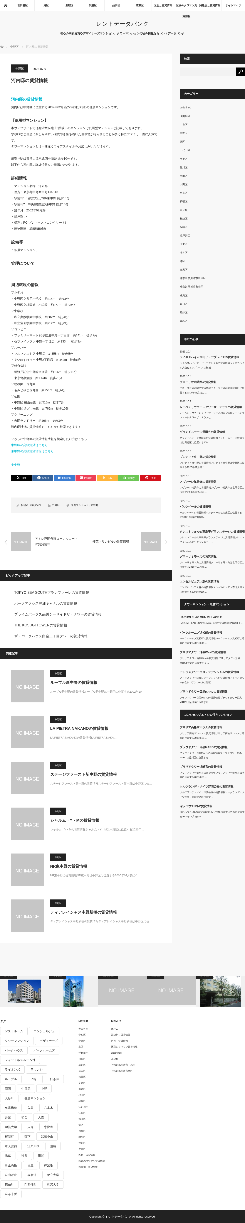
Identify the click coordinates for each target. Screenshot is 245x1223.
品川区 (116, 5)
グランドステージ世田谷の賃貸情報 (202, 432)
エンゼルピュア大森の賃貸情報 (199, 581)
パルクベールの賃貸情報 (195, 506)
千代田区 (185, 150)
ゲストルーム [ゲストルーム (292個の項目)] (14, 1031)
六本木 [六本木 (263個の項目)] (48, 1108)
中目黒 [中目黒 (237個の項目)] (25, 1088)
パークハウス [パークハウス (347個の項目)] (14, 1050)
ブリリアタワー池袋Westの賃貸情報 (203, 652)
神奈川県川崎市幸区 (191, 286)
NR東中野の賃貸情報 (68, 866)
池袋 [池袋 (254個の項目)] (53, 1146)
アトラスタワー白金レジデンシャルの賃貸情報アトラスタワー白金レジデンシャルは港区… (212, 680)
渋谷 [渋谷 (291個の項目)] (24, 1155)
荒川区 (184, 303)
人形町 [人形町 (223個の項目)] (9, 1098)
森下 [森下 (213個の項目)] (27, 1136)
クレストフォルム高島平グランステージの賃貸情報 (212, 531)
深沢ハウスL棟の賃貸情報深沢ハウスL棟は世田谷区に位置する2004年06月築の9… (212, 814)
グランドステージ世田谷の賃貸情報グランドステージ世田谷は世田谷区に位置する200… (212, 440)
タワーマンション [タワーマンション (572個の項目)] (17, 1041)
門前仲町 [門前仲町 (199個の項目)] (30, 1184)
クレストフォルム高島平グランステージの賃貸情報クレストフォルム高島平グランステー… (212, 539)
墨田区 (184, 175)
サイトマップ (233, 5)
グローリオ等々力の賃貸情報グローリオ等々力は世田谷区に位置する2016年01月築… (212, 564)
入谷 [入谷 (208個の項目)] (30, 1108)
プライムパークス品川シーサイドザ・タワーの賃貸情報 (57, 614)
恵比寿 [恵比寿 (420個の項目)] (48, 1127)
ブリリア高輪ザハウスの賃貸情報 (201, 727)
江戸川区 (185, 235)
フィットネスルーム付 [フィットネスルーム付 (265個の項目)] (20, 1060)
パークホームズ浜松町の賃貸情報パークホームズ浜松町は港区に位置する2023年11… (212, 640)
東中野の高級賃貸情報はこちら (32, 451)
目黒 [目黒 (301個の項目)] (30, 1165)
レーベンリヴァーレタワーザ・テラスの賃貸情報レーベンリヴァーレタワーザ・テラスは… (212, 415)
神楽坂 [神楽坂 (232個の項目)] (48, 1165)
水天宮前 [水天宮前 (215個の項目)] (11, 1146)
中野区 (19, 68)
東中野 (15, 465)
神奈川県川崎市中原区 (193, 278)
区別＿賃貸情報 (163, 5)
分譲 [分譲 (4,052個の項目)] (8, 1117)
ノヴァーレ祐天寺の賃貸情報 (198, 481)
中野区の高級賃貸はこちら (29, 445)
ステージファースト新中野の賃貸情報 (83, 774)
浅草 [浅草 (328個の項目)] (8, 1155)
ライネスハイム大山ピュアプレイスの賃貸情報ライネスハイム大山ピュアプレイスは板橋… (212, 365)
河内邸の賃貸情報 (26, 99)
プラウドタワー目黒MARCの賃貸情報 (204, 691)
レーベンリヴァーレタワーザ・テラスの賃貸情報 (211, 407)
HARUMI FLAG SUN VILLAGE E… (202, 617)
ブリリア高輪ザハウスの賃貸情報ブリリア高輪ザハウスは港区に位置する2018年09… (212, 735)
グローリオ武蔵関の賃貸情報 (198, 382)
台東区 (184, 158)
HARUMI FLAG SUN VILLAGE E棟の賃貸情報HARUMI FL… (212, 623)
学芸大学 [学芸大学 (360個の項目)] (11, 1127)
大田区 (184, 184)
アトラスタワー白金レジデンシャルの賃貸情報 (209, 672)
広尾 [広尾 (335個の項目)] (30, 1127)
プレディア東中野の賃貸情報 (198, 457)
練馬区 (184, 295)
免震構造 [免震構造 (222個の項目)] (11, 1108)
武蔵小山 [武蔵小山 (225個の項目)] (47, 1136)
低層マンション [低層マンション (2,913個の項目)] (35, 1098)
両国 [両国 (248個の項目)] (8, 1088)
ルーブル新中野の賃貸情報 (73, 682)
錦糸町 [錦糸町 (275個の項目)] (9, 1184)
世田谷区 (22, 5)
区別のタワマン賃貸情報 (186, 7)
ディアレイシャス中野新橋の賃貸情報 (83, 912)
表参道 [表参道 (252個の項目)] (32, 1175)
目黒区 (184, 269)
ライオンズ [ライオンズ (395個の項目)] (12, 1069)
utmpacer (35, 505)
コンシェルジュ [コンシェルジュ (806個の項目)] (44, 1031)
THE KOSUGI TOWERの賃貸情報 (40, 625)
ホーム (114, 1028)
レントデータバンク (122, 24)
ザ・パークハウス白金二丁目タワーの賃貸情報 (50, 636)
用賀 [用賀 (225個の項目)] (41, 1155)
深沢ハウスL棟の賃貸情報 (196, 806)
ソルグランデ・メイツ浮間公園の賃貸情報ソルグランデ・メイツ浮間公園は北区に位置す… (212, 794)
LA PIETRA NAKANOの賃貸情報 (79, 728)
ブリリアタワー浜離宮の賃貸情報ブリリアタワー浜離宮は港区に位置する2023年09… (212, 775)
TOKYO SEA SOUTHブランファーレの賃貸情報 (51, 592)
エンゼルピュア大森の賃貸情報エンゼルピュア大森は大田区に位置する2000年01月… (212, 589)
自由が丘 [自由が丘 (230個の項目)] (11, 1175)
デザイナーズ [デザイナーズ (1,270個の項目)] (49, 1041)
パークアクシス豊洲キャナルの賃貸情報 (45, 603)
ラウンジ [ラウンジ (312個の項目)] (36, 1069)
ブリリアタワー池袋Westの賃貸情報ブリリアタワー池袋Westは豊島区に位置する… (210, 660)
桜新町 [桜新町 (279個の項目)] (9, 1136)
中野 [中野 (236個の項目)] (44, 1088)
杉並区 (184, 218)
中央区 (184, 124)
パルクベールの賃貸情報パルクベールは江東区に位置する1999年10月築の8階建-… (211, 514)
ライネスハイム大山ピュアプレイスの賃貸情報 (209, 357)
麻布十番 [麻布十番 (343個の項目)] (11, 1194)
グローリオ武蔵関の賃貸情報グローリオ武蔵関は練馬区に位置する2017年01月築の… (212, 390)
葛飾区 (184, 312)
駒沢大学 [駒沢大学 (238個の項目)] (53, 1184)
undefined (185, 107)
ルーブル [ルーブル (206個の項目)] (11, 1079)
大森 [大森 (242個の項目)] (41, 1117)
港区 (46, 5)
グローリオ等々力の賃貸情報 (198, 556)
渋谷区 (93, 5)
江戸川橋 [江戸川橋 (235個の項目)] (33, 1146)
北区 (182, 141)
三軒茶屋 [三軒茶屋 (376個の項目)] (53, 1079)
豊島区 (184, 320)
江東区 (140, 5)
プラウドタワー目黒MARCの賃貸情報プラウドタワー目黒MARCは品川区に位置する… (211, 699)
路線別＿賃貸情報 (209, 5)
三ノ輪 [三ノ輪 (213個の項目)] (32, 1079)
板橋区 (184, 227)
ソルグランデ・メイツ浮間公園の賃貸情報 (206, 786)
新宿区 (69, 5)
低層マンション (80, 505)
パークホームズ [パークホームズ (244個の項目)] (44, 1050)
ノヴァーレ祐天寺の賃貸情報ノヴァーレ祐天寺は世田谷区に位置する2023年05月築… (212, 489)
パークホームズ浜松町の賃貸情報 (201, 632)
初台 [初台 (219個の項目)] (24, 1117)
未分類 (184, 210)
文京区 (184, 192)
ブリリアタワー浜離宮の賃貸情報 (201, 766)
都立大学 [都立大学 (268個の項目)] (53, 1175)
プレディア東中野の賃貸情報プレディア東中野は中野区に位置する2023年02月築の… (212, 465)
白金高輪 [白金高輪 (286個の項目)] (11, 1165)
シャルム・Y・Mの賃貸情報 (74, 820)
